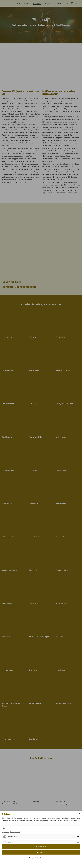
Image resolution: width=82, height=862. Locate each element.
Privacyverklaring (15, 832)
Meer (3, 828)
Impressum (5, 832)
